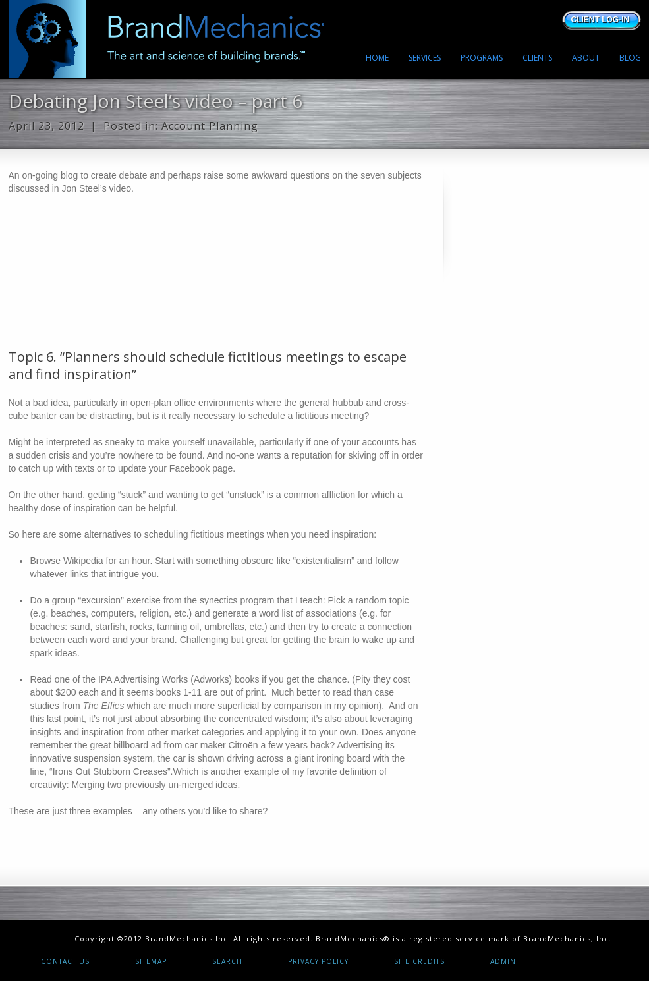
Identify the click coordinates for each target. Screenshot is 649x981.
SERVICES (425, 57)
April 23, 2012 (46, 126)
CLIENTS (537, 57)
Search (227, 961)
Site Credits (419, 961)
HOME (377, 57)
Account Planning (209, 126)
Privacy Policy (318, 961)
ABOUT (586, 57)
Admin (503, 961)
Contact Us (65, 961)
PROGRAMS (482, 57)
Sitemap (151, 961)
